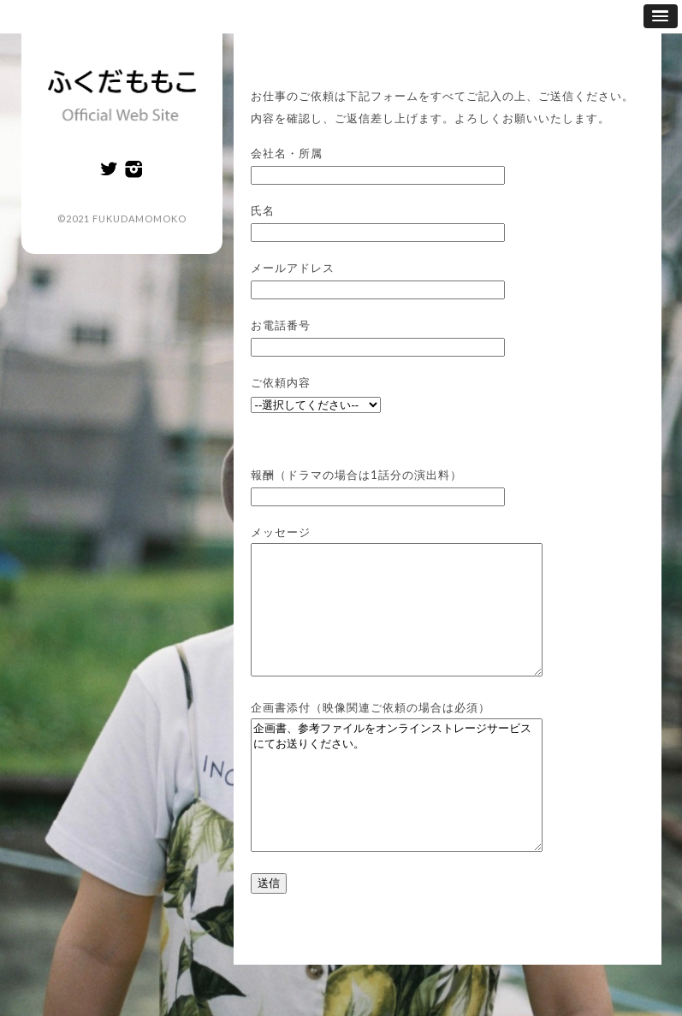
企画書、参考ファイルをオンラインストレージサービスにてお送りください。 (414, 823)
